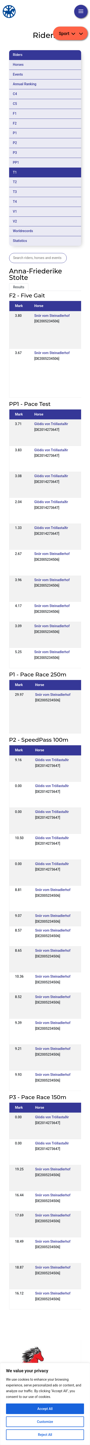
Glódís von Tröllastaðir (51, 424)
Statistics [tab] (20, 241)
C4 (15, 94)
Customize (45, 1422)
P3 (15, 153)
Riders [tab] (18, 55)
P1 (15, 133)
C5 (15, 104)
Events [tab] (18, 74)
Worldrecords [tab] (23, 231)
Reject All (45, 1435)
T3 (15, 192)
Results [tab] (18, 287)
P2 (15, 143)
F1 (15, 113)
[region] (45, 1404)
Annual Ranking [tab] (24, 84)
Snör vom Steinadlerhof (52, 316)
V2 (15, 221)
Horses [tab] (18, 64)
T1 (15, 172)
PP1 (16, 162)
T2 (15, 182)
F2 (15, 123)
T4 (15, 202)
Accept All (45, 1409)
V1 (15, 211)
